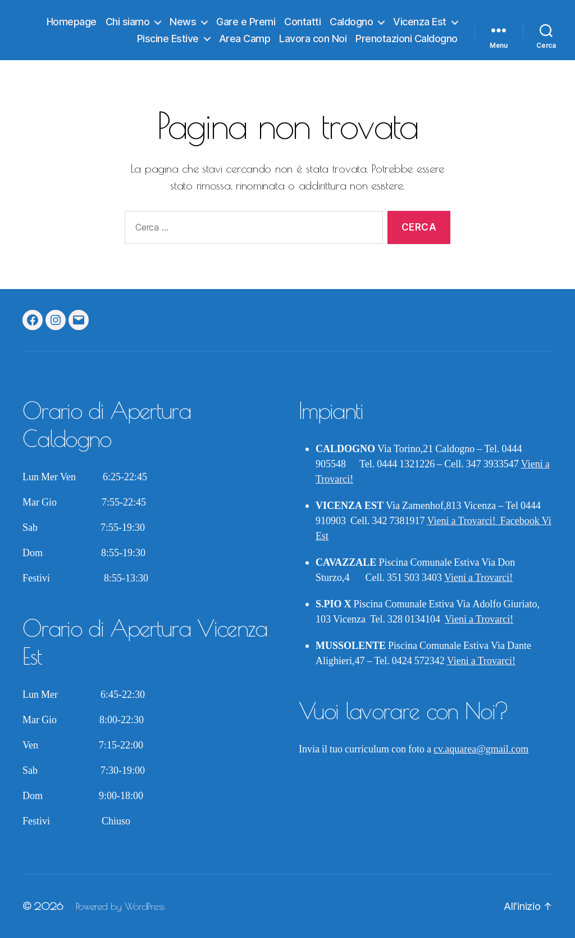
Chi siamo (128, 22)
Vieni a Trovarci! (463, 521)
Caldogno (351, 22)
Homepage (72, 22)
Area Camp (245, 38)
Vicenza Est (419, 22)
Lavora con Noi (312, 38)
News (183, 22)
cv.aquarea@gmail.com (480, 749)
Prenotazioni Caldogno (406, 38)
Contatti (302, 22)
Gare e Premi (245, 22)
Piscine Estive (168, 38)
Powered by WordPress (120, 906)
